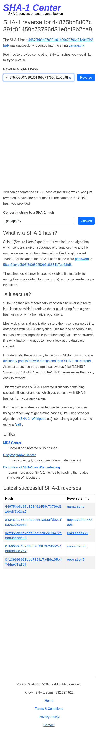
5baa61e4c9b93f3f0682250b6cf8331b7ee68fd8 (37, 264)
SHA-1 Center (32, 8)
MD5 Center (12, 443)
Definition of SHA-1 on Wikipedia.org (31, 467)
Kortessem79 (77, 533)
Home (49, 700)
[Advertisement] (49, 135)
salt (18, 424)
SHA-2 (25, 419)
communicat (76, 546)
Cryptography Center (19, 455)
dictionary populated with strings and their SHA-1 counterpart (47, 361)
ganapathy (76, 45)
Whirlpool (38, 419)
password (82, 259)
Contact (48, 725)
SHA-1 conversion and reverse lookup (35, 13)
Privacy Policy (49, 717)
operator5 (75, 560)
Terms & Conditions (49, 708)
